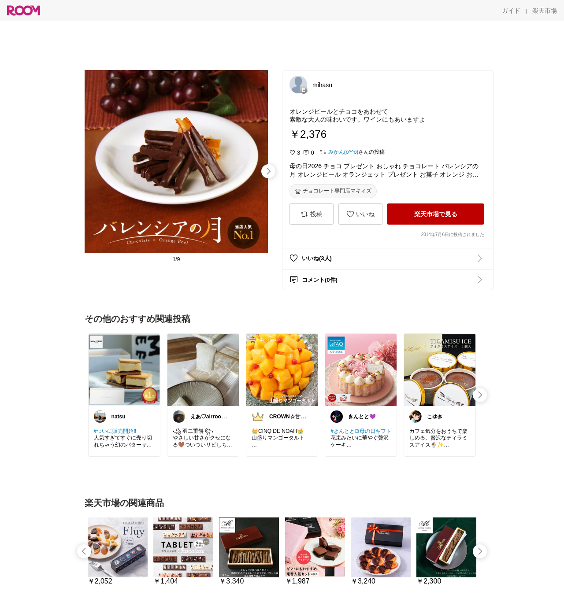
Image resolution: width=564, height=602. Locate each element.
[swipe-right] (268, 171)
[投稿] (311, 214)
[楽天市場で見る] (435, 214)
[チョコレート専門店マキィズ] (333, 191)
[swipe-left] (84, 551)
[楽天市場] (544, 11)
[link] (124, 369)
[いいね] (360, 214)
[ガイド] (511, 11)
